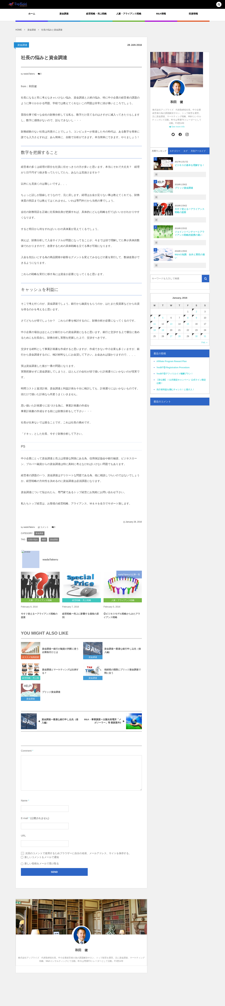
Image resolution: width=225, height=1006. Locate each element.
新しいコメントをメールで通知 (41, 857)
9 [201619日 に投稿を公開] (196, 318)
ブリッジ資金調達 (184, 188)
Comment (26, 750)
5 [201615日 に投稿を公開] (162, 318)
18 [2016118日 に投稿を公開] (154, 330)
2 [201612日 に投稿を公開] (196, 311)
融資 (44, 539)
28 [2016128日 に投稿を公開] (179, 336)
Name (24, 800)
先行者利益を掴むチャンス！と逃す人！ (175, 389)
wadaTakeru (29, 74)
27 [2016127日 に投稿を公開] (171, 336)
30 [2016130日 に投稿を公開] (196, 336)
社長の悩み (33, 539)
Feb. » (204, 342)
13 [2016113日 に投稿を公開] (171, 324)
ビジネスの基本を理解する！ (189, 165)
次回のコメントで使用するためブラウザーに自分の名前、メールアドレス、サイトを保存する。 (78, 853)
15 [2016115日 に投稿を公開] (188, 324)
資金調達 (22, 45)
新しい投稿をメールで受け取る (41, 863)
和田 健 (176, 102)
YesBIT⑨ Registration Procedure (172, 367)
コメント (44, 527)
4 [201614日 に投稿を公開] (154, 318)
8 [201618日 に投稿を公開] (187, 318)
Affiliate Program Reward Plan (171, 361)
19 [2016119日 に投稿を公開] (163, 330)
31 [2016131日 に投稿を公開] (205, 336)
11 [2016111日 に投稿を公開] (154, 324)
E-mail (24, 818)
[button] (218, 5)
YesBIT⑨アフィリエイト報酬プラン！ (174, 373)
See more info (178, 126)
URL (23, 835)
